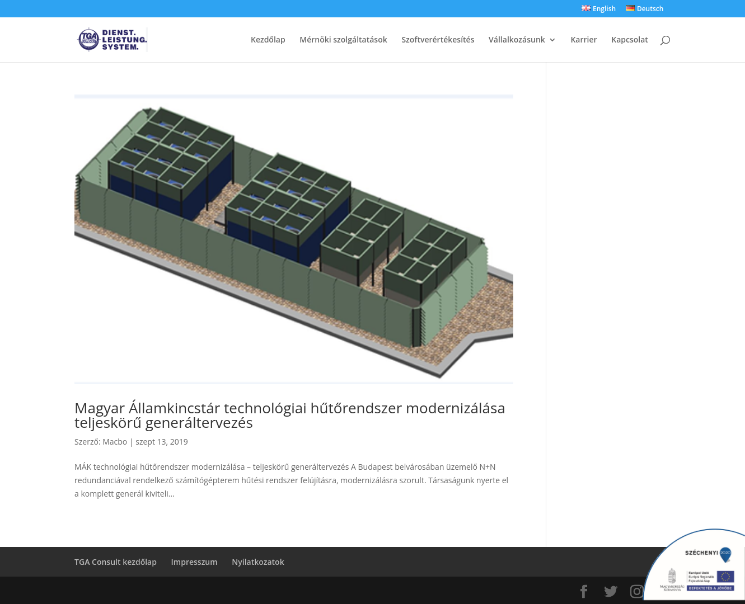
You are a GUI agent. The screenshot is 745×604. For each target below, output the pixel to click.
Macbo (114, 441)
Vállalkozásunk (517, 40)
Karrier (583, 40)
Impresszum (194, 561)
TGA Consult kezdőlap (115, 561)
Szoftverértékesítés (437, 40)
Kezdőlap (268, 40)
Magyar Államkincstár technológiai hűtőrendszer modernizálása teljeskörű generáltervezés (289, 415)
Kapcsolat (629, 40)
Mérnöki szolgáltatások (343, 40)
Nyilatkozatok (258, 561)
